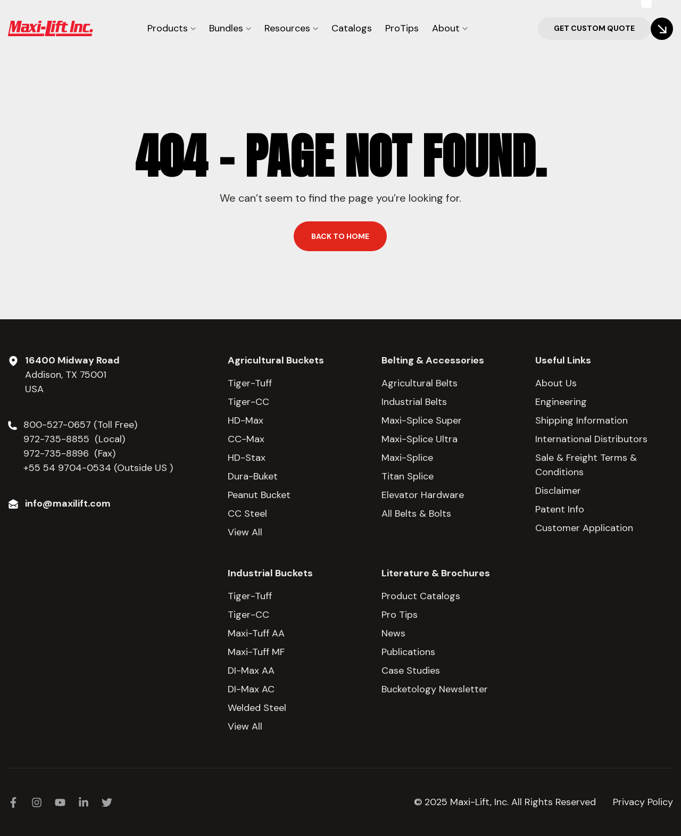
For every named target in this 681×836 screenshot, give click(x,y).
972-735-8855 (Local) (74, 439)
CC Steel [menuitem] (247, 513)
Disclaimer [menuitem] (558, 490)
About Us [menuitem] (556, 383)
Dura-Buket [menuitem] (253, 476)
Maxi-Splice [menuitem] (407, 457)
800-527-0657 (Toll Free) (81, 424)
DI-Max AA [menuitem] (251, 670)
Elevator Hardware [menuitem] (422, 495)
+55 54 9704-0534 (67, 467)
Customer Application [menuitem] (584, 528)
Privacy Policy (643, 802)
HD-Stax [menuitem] (246, 457)
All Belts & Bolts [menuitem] (416, 513)
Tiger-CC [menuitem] (248, 401)
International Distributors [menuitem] (591, 439)
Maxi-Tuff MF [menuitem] (256, 651)
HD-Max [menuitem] (245, 420)
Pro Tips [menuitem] (399, 614)
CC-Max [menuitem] (246, 439)
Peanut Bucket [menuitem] (259, 495)
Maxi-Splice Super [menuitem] (421, 420)
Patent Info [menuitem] (559, 509)
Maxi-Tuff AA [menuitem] (256, 633)
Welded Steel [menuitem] (257, 707)
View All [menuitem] (245, 532)
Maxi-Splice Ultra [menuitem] (419, 439)
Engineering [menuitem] (561, 401)
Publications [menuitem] (408, 651)
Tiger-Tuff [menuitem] (250, 383)
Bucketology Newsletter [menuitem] (434, 689)
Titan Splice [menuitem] (407, 476)
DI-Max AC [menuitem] (251, 689)
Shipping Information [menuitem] (581, 420)
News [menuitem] (393, 633)
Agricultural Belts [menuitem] (419, 383)
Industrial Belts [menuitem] (414, 401)
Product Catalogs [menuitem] (420, 596)
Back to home (340, 236)
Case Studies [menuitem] (410, 670)
